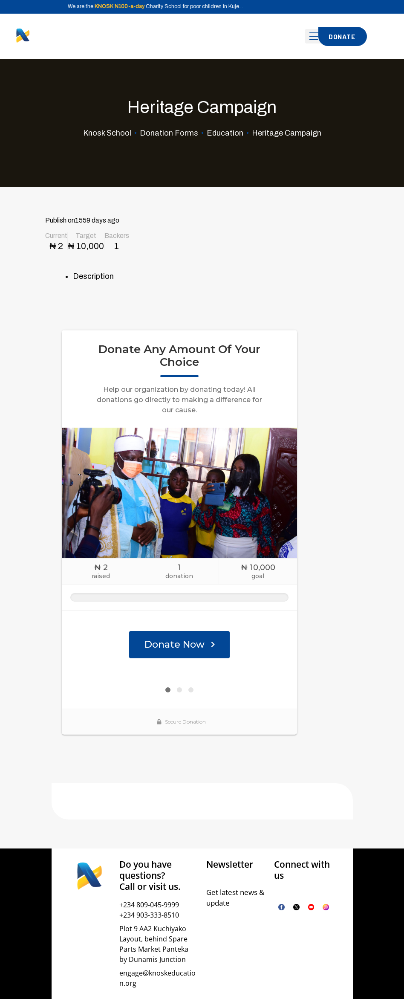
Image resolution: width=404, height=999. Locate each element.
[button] (342, 36)
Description (93, 276)
